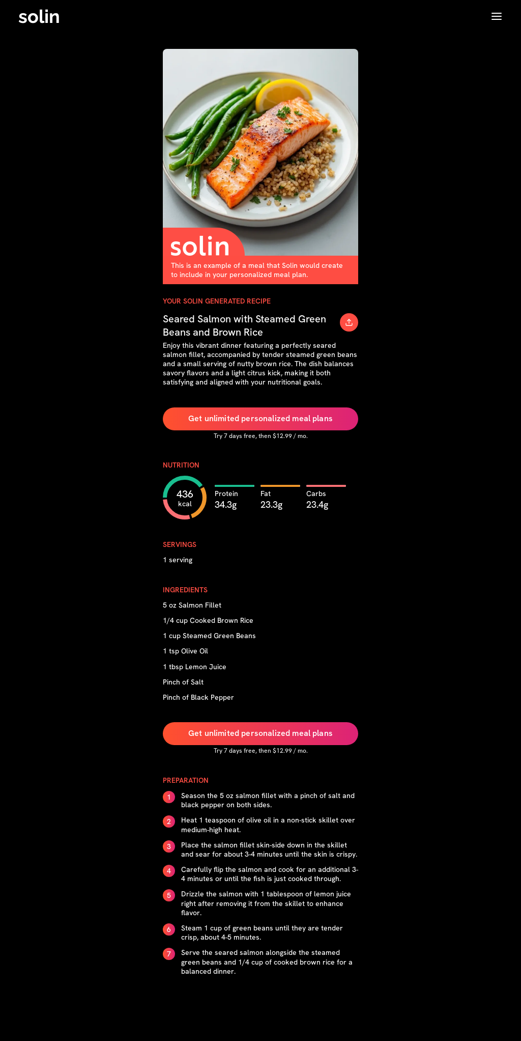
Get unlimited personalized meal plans (260, 418)
